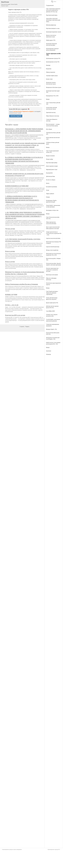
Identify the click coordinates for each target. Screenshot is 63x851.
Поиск (53, 1)
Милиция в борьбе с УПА (51, 329)
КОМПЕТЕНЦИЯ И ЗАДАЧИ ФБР (17, 186)
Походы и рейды (49, 159)
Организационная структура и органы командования (12, 849)
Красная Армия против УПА (52, 302)
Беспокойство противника (51, 186)
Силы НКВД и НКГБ (50, 311)
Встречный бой (49, 172)
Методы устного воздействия (52, 250)
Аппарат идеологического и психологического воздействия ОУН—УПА (53, 233)
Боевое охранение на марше (52, 166)
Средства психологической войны (53, 238)
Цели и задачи (10, 251)
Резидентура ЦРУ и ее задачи (15, 315)
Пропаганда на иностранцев (52, 274)
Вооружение (48, 68)
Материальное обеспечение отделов (53, 87)
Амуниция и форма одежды (52, 75)
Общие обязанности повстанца (52, 115)
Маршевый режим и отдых (51, 169)
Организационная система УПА (52, 61)
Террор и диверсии (50, 193)
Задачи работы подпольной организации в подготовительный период (53, 20)
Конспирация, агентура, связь (52, 210)
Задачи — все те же (11, 305)
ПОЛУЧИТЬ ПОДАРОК (15, 116)
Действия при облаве (50, 176)
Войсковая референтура (51, 25)
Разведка (48, 197)
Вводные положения (50, 155)
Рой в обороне (49, 129)
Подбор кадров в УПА (50, 40)
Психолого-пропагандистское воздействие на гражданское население (52, 270)
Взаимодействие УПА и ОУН (52, 95)
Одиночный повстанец (51, 112)
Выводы (47, 99)
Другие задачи (10, 228)
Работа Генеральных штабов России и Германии (21, 284)
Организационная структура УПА (53, 58)
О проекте (22, 326)
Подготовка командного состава (52, 28)
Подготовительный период (51, 15)
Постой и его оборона (50, 179)
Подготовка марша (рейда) (51, 162)
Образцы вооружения (50, 72)
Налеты (47, 183)
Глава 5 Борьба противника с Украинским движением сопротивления (52, 293)
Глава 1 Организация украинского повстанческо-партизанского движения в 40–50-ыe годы (53, 10)
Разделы (27, 326)
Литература (48, 354)
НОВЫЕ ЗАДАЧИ (11, 294)
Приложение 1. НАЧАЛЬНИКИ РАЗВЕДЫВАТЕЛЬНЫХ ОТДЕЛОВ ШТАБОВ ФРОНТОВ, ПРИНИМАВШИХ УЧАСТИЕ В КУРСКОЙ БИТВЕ (24, 131)
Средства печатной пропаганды (52, 246)
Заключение (48, 350)
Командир (48, 65)
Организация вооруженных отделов (53, 31)
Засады (47, 190)
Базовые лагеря (49, 79)
